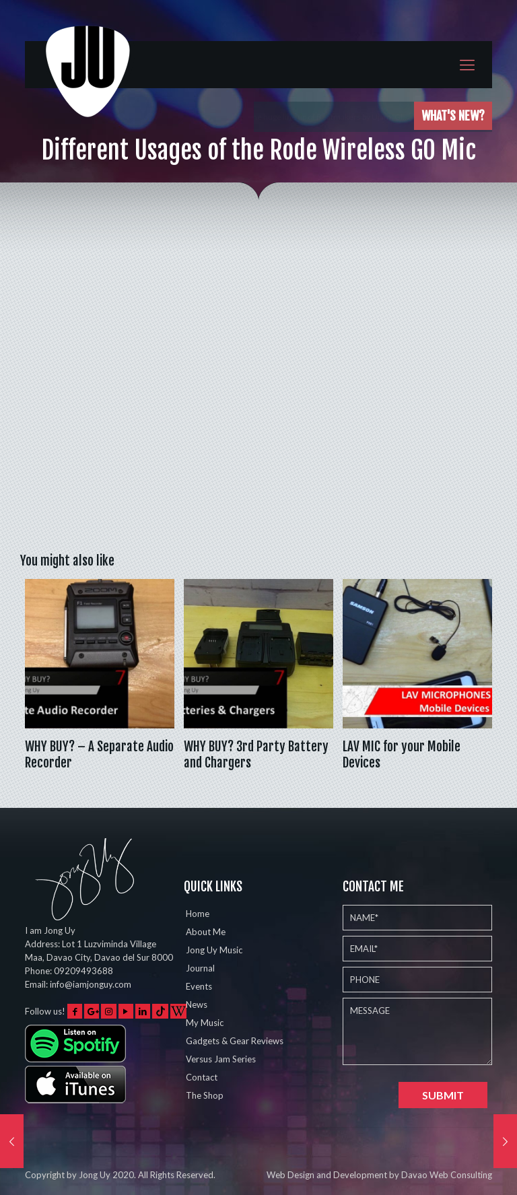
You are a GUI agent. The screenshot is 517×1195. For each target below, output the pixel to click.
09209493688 (83, 970)
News (196, 1004)
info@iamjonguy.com (90, 984)
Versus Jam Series (221, 1059)
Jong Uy (94, 1174)
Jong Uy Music (214, 950)
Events (199, 986)
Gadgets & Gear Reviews (234, 1040)
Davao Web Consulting (446, 1174)
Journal (200, 968)
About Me (206, 931)
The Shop (204, 1095)
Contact (201, 1077)
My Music (204, 1022)
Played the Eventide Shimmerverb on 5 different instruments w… (292, 117)
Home (197, 913)
